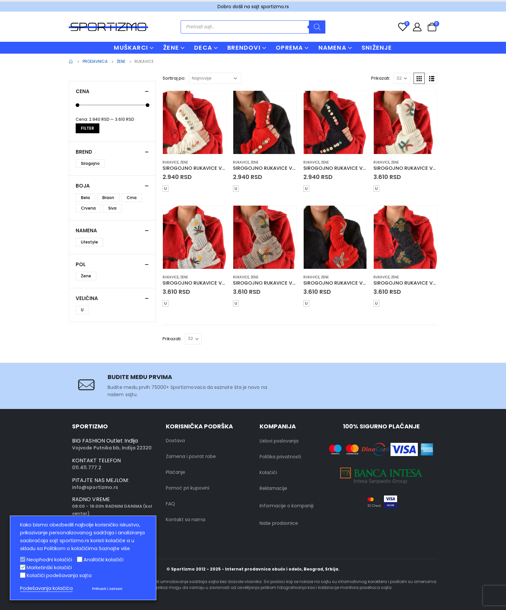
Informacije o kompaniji (287, 505)
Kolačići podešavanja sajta (59, 575)
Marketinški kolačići (49, 567)
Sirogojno (90, 163)
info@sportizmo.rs (95, 487)
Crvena (88, 208)
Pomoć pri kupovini (187, 488)
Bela (85, 197)
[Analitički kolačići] (79, 559)
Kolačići (268, 472)
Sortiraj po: (174, 78)
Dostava (175, 440)
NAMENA (332, 47)
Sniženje (377, 47)
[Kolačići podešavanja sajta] (22, 575)
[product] (194, 122)
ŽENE (171, 47)
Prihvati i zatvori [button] (107, 588)
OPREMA (289, 47)
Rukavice (171, 162)
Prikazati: (380, 78)
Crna (132, 197)
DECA (203, 47)
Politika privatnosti (280, 456)
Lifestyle (89, 242)
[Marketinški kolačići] (22, 567)
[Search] (317, 27)
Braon (108, 197)
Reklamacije (273, 488)
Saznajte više (114, 548)
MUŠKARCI (131, 47)
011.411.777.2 (86, 467)
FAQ (170, 503)
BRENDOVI (244, 47)
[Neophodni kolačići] (22, 559)
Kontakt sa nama (185, 519)
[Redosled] (215, 78)
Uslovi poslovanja (279, 441)
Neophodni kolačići (49, 559)
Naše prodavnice (279, 523)
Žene (184, 162)
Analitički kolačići (103, 559)
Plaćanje (175, 472)
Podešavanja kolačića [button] (46, 588)
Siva (112, 208)
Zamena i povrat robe (191, 456)
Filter (87, 128)
